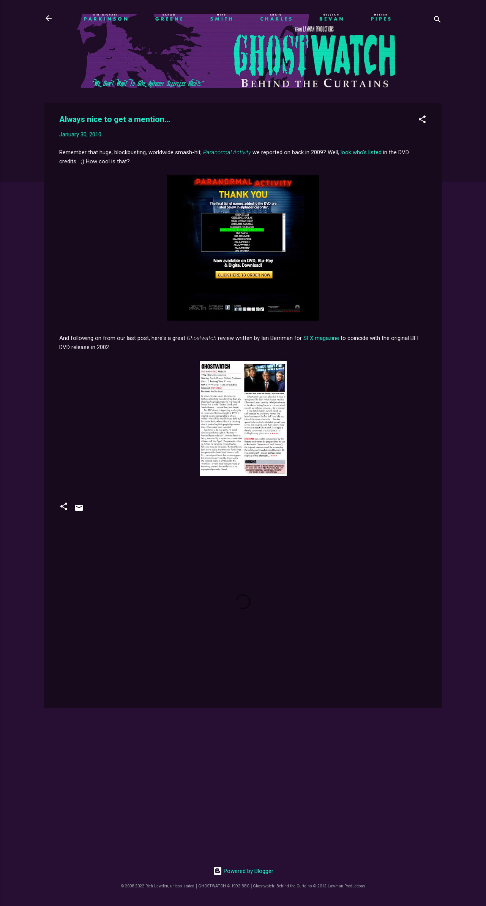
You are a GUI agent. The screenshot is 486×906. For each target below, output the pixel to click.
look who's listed (361, 152)
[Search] (437, 20)
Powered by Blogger (243, 871)
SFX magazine (321, 338)
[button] (422, 120)
